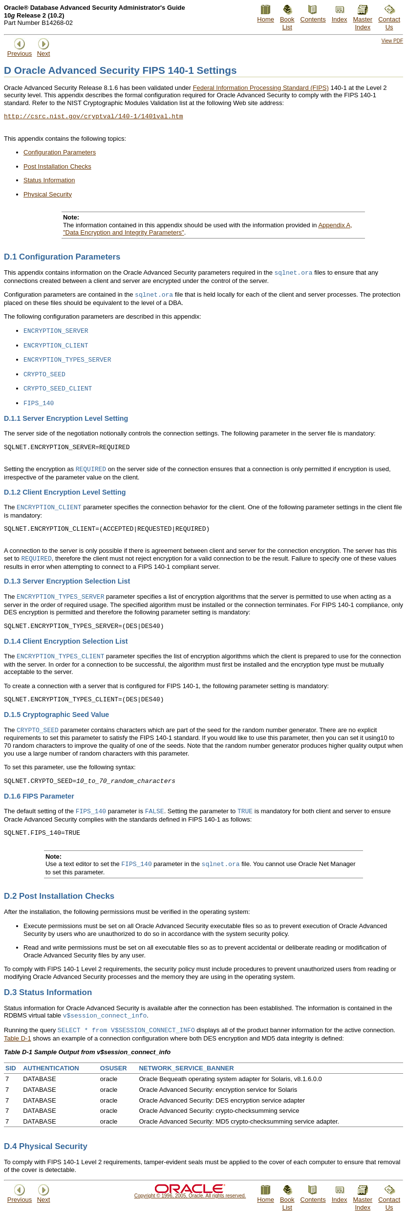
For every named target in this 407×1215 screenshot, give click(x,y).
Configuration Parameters (59, 152)
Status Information (49, 180)
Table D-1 (17, 1038)
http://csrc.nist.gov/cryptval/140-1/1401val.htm (93, 116)
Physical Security (47, 194)
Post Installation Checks (57, 166)
